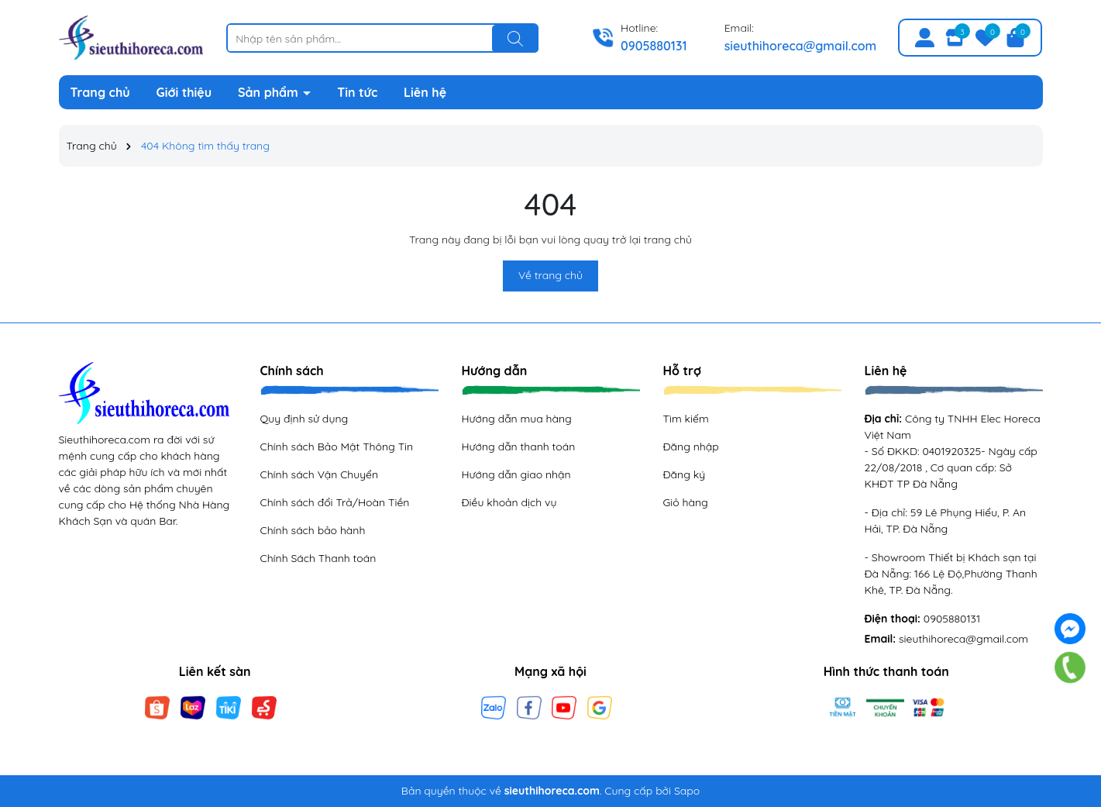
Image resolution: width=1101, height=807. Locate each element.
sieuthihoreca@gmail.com (800, 45)
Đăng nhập (691, 447)
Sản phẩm (269, 92)
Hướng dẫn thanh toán (519, 447)
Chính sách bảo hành (313, 530)
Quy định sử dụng (304, 419)
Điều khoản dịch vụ (509, 502)
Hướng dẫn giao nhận (516, 474)
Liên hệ (425, 92)
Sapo (687, 791)
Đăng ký (684, 474)
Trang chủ (100, 92)
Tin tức (357, 92)
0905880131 (654, 45)
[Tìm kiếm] (515, 39)
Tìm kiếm (686, 419)
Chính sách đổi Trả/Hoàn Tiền (335, 502)
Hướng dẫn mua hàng (517, 419)
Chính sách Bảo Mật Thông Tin (337, 447)
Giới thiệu (184, 92)
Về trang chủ (550, 275)
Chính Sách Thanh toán (318, 558)
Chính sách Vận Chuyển (319, 474)
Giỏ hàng (685, 502)
